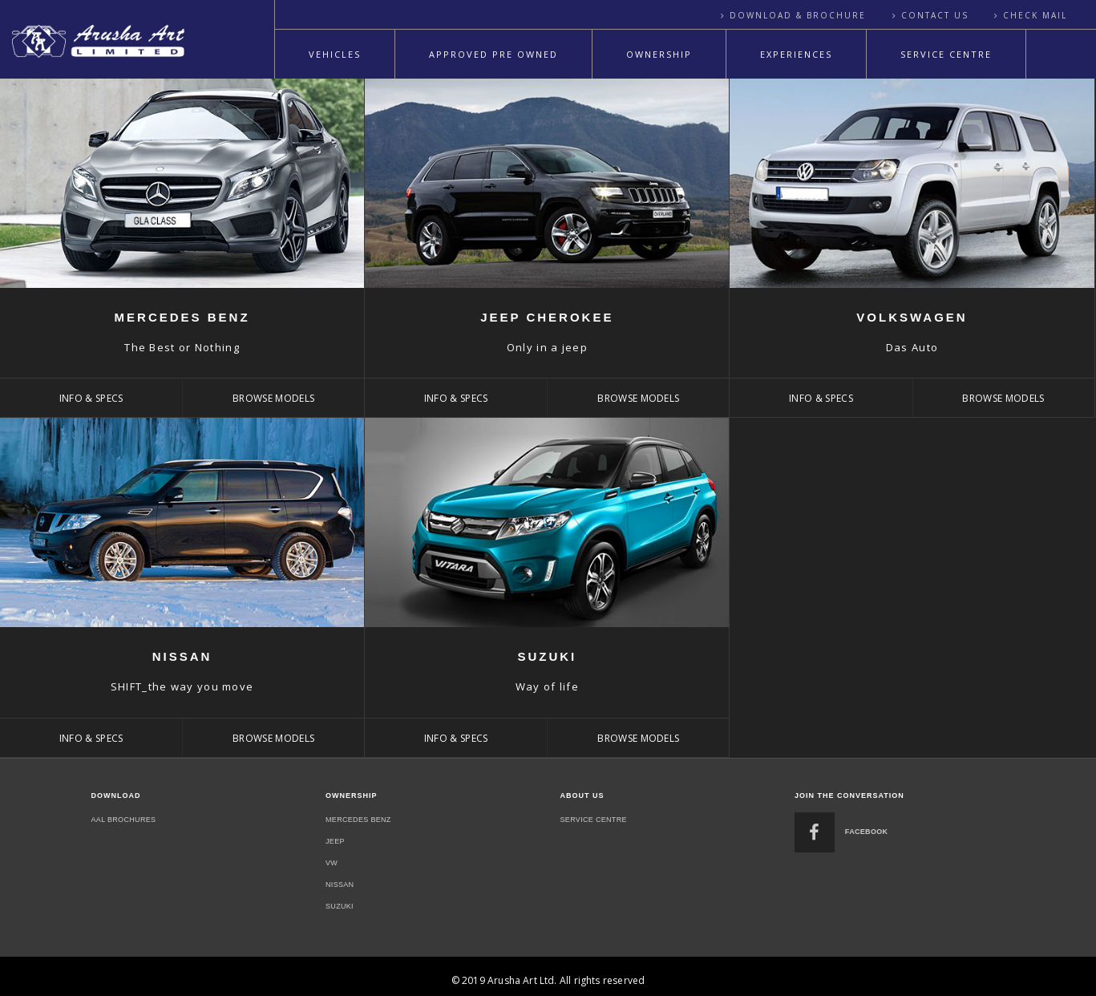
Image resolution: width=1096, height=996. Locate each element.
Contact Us (935, 15)
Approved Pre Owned (493, 54)
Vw (332, 863)
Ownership (659, 54)
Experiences (796, 54)
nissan (340, 885)
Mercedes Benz (358, 820)
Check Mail (1035, 15)
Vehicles (335, 54)
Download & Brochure (798, 15)
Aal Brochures (123, 820)
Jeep (335, 841)
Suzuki (340, 906)
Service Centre (946, 54)
